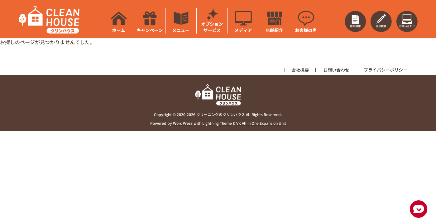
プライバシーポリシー (385, 70)
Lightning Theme (217, 123)
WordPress (183, 123)
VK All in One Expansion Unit (261, 123)
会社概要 (300, 70)
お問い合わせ (336, 70)
